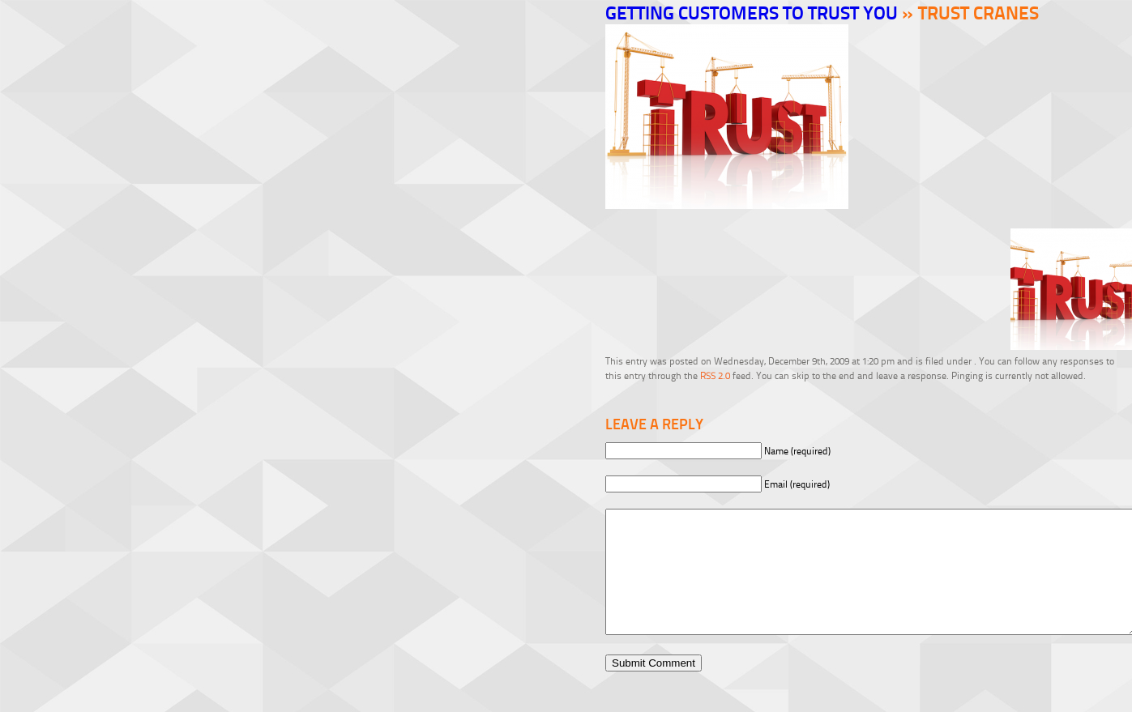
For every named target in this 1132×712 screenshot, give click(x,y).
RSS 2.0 (715, 375)
